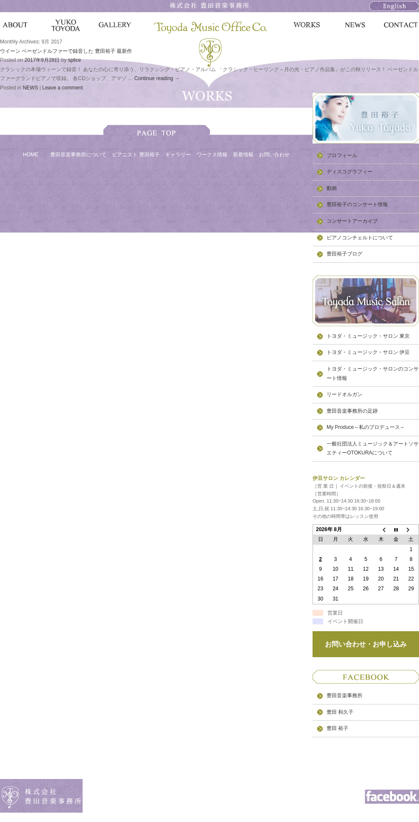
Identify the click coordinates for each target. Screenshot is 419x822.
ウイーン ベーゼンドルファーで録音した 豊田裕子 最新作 (66, 51)
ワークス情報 (212, 155)
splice (74, 60)
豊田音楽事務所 (344, 695)
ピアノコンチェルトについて (360, 238)
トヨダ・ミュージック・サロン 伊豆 (368, 352)
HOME (30, 155)
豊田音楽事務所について (78, 155)
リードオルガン (344, 394)
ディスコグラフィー (350, 172)
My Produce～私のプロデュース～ (366, 427)
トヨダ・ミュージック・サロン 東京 (368, 336)
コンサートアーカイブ (352, 221)
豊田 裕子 (337, 728)
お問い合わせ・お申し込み (366, 644)
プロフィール (342, 155)
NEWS (30, 88)
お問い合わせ (274, 155)
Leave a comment (62, 88)
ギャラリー (178, 155)
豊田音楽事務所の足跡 (352, 411)
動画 (332, 188)
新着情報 (243, 155)
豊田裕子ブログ (344, 254)
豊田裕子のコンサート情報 (357, 204)
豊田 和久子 (340, 712)
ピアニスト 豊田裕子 (135, 155)
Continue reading (157, 78)
